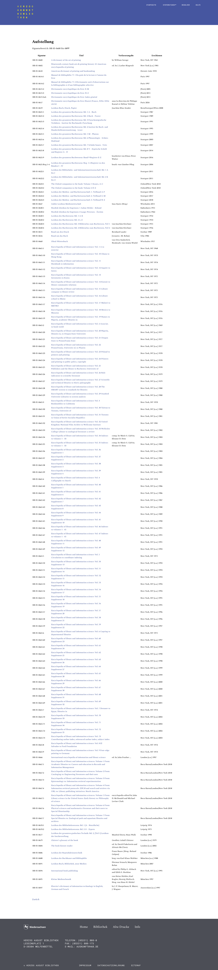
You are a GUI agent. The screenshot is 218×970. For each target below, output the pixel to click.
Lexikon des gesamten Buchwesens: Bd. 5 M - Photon (75, 133)
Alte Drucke (121, 927)
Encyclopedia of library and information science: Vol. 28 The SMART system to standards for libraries (78, 388)
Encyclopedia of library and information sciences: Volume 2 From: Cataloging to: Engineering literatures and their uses (80, 773)
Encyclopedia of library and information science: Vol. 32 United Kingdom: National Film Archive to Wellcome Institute (79, 423)
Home (84, 927)
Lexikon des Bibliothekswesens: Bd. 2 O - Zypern (73, 829)
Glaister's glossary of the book (64, 840)
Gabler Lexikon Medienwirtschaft (66, 203)
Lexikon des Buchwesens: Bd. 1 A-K (67, 215)
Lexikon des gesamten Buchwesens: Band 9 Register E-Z (76, 157)
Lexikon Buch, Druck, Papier (64, 108)
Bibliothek (100, 927)
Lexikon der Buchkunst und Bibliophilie (69, 858)
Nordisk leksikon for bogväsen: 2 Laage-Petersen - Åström (77, 211)
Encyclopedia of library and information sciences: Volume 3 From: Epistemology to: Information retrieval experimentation (80, 780)
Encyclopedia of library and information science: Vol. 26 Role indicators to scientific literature (78, 374)
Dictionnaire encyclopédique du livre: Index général (74, 97)
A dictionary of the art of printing (66, 60)
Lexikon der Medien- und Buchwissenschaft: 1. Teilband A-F (78, 191)
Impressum (85, 965)
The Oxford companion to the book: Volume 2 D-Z (73, 187)
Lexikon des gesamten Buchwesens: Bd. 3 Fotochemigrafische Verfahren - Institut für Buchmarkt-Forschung (78, 121)
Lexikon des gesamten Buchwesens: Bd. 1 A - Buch (73, 112)
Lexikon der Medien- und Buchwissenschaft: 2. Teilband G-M (78, 195)
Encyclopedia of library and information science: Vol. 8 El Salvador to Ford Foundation (76, 745)
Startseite (151, 5)
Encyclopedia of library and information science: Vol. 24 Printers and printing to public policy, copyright (79, 360)
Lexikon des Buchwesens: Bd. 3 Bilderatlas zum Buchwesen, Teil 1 (80, 223)
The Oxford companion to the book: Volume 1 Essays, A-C (77, 183)
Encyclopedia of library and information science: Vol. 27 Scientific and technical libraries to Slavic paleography (80, 381)
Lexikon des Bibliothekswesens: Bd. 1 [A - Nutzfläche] (75, 825)
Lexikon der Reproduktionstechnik (66, 852)
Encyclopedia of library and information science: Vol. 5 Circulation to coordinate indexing (75, 556)
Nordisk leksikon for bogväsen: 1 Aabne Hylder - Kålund (76, 207)
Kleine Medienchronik (61, 879)
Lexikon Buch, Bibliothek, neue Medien (68, 863)
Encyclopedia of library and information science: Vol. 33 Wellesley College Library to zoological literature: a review (80, 430)
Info (137, 927)
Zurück (35, 899)
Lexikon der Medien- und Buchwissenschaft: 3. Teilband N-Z (78, 199)
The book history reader (62, 845)
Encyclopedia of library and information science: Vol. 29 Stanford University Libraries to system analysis (80, 395)
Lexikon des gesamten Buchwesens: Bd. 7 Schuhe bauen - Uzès (79, 144)
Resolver (186, 5)
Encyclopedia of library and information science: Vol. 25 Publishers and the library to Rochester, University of (76, 367)
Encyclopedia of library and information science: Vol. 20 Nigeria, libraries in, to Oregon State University (80, 332)
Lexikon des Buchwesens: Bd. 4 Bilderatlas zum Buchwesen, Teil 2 (80, 227)
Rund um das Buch (59, 235)
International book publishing (64, 870)
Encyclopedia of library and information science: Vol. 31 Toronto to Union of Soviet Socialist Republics (80, 416)
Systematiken (169, 5)
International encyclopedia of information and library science (78, 757)
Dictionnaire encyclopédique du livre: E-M (70, 89)
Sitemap (136, 965)
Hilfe (198, 5)
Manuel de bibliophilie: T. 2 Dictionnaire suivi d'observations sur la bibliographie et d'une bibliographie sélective (80, 84)
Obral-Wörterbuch (59, 241)
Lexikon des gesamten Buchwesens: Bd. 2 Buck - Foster (76, 116)
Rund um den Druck (60, 231)
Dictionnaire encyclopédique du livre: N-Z (70, 93)
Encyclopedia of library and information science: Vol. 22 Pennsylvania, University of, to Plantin (76, 346)
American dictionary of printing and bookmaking (73, 71)
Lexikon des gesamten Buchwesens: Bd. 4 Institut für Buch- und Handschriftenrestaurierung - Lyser (79, 128)
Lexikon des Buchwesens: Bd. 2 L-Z (67, 219)
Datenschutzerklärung (111, 965)
